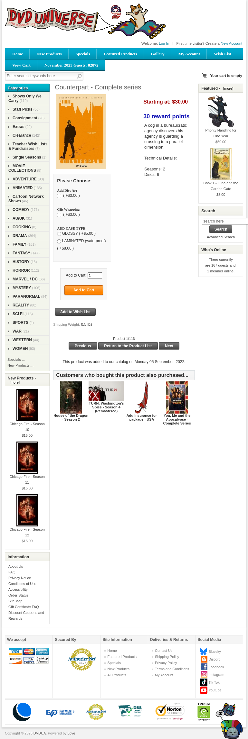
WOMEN (20, 348)
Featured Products (120, 53)
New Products (49, 53)
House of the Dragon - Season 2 (70, 417)
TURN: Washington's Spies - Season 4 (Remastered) (106, 407)
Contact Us (163, 650)
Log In (164, 43)
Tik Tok (213, 682)
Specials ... (16, 359)
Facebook (216, 667)
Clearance (22, 135)
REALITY (21, 305)
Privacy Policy (166, 663)
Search (208, 210)
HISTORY (21, 262)
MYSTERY (22, 288)
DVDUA (39, 733)
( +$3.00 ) (71, 196)
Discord (214, 659)
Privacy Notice (19, 578)
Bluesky (214, 651)
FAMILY (19, 244)
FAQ (11, 572)
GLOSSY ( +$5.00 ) (79, 234)
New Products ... (20, 365)
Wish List (222, 53)
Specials (83, 53)
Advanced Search (221, 237)
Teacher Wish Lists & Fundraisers (27, 146)
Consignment (25, 118)
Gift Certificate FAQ (23, 607)
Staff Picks (22, 109)
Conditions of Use (22, 584)
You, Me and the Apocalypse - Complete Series (177, 419)
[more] (14, 382)
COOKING (22, 227)
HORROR (21, 270)
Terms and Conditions (172, 669)
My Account (189, 53)
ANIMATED (23, 188)
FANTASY (21, 253)
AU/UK (19, 218)
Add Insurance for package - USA (142, 417)
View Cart (21, 65)
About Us (15, 566)
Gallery (158, 53)
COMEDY (21, 209)
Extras (18, 126)
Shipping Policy (167, 657)
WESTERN (22, 340)
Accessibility (18, 589)
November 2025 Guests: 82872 (71, 65)
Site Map (15, 601)
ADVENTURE (25, 179)
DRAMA (20, 235)
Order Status (18, 595)
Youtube (214, 690)
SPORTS (20, 322)
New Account (231, 43)
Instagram (216, 675)
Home (17, 53)
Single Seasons (27, 157)
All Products (116, 675)
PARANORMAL (26, 296)
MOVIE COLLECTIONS (22, 168)
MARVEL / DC (25, 279)
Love (71, 733)
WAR (17, 331)
